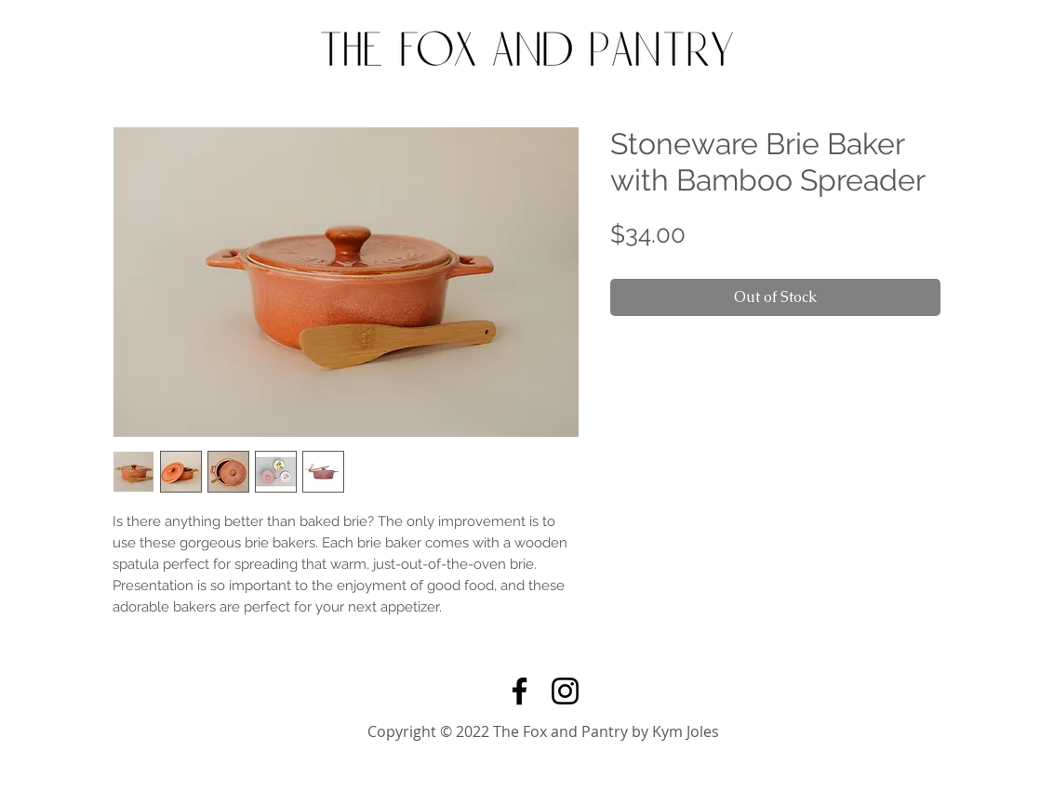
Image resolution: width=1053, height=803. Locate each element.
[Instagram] (565, 691)
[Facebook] (519, 691)
